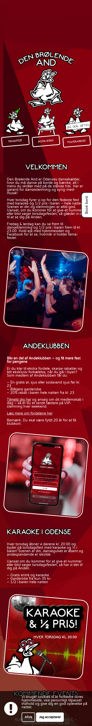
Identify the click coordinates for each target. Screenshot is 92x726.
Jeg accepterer (50, 717)
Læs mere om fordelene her (30, 413)
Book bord (87, 205)
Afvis (28, 717)
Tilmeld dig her (19, 399)
